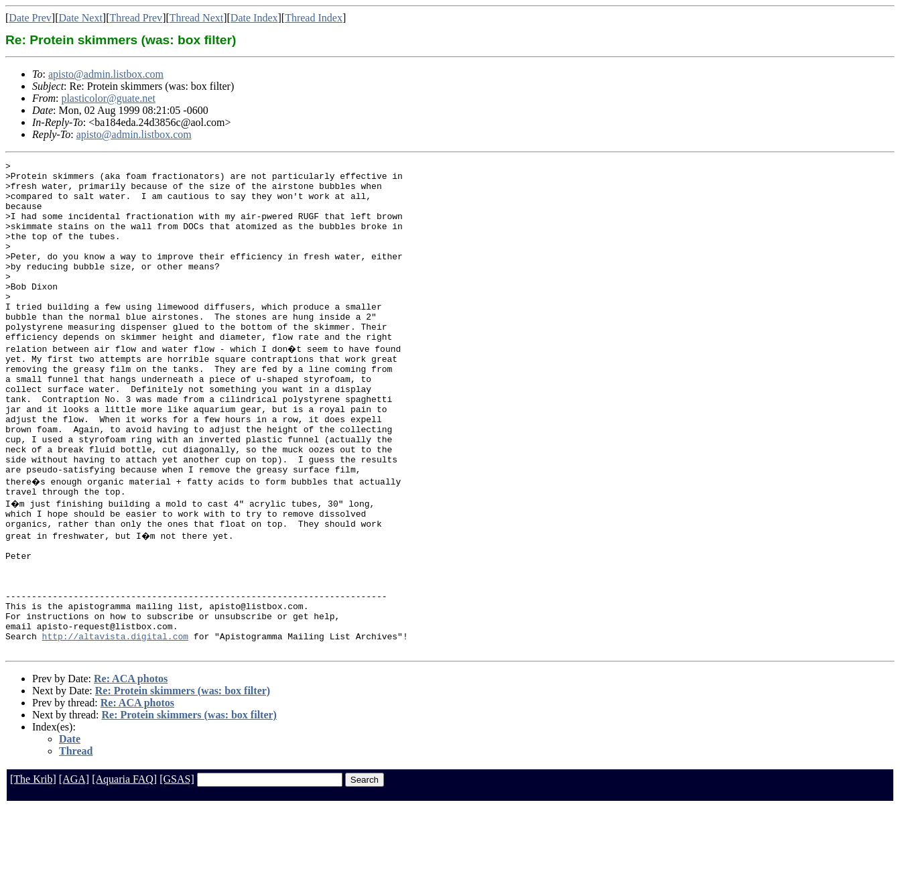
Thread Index (313, 17)
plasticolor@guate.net (108, 98)
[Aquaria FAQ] (124, 867)
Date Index (254, 17)
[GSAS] (176, 867)
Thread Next (196, 17)
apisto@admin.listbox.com (106, 74)
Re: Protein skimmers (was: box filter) (182, 779)
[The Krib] (33, 867)
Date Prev (30, 17)
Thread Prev (135, 17)
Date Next (81, 17)
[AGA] (74, 867)
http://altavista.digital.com (115, 722)
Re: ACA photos (131, 767)
